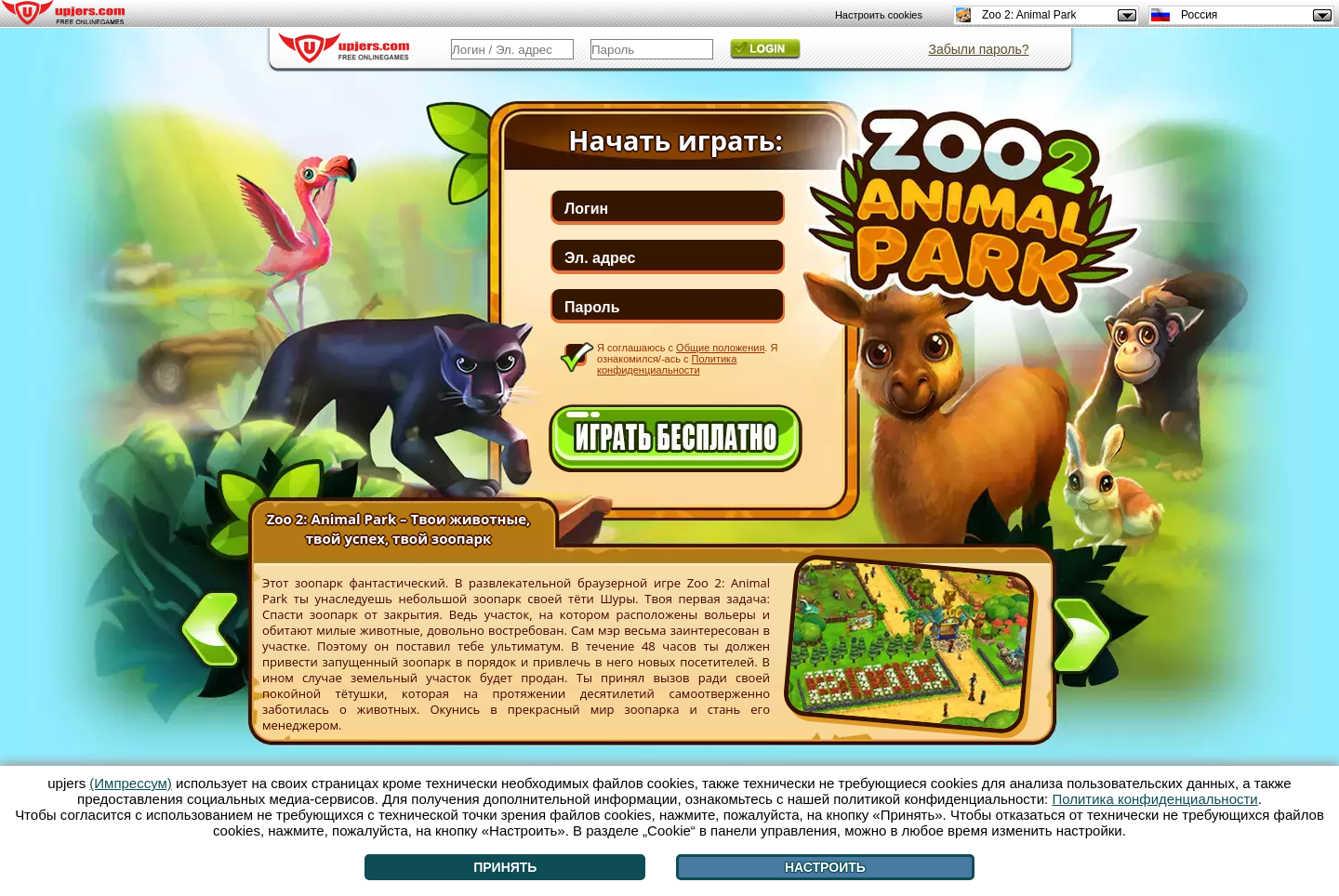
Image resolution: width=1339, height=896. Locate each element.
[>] (1081, 638)
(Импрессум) (130, 783)
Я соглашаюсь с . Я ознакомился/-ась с (687, 358)
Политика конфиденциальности (666, 364)
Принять (505, 867)
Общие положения (720, 347)
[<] (210, 625)
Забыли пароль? (978, 49)
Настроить (825, 867)
